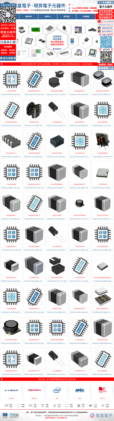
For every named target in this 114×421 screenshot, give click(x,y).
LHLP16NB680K (103, 122)
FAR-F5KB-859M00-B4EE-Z (102, 277)
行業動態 (86, 16)
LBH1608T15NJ (34, 277)
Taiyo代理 (65, 64)
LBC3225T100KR (34, 246)
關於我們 (29, 16)
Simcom (102, 398)
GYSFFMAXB (102, 184)
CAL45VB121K (79, 340)
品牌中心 (48, 16)
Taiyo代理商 (76, 8)
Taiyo (42, 379)
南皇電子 (44, 412)
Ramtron (34, 398)
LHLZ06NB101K (57, 122)
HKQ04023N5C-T (79, 91)
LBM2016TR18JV (102, 340)
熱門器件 (67, 16)
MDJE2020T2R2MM (57, 91)
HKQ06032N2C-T (34, 309)
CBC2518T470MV (102, 215)
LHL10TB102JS (80, 153)
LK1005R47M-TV (80, 371)
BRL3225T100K (57, 153)
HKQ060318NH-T (34, 340)
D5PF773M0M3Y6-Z (102, 309)
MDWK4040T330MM (57, 340)
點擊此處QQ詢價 (107, 28)
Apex (79, 398)
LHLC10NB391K (103, 371)
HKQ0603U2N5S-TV (34, 91)
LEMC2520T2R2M (34, 153)
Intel (57, 398)
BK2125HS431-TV (34, 371)
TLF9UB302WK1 (102, 153)
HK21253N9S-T (80, 122)
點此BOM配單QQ (107, 31)
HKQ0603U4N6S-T (80, 309)
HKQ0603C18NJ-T (34, 215)
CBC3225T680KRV (57, 184)
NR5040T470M (34, 122)
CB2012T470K (57, 309)
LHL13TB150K (57, 246)
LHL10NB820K (57, 371)
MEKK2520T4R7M (57, 277)
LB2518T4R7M (79, 246)
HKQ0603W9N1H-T (80, 184)
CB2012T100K (57, 215)
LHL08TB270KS (80, 277)
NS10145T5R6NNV (80, 215)
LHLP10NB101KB (102, 246)
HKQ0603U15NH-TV (34, 184)
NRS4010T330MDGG (102, 91)
